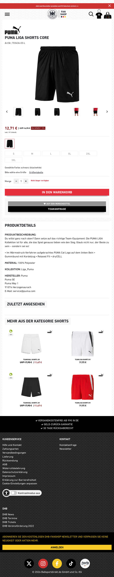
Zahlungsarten (10, 448)
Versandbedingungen (14, 452)
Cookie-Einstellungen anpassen (19, 483)
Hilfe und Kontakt (12, 444)
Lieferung (7, 456)
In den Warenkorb (57, 192)
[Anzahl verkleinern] (16, 181)
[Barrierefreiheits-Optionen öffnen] (6, 493)
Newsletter (65, 448)
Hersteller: (12, 275)
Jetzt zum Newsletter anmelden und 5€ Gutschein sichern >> (57, 6)
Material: (11, 262)
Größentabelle (36, 172)
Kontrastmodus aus (29, 493)
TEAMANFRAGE (57, 209)
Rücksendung (10, 460)
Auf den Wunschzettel (57, 204)
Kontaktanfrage (68, 444)
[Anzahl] (21, 181)
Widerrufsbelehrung (13, 468)
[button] (7, 14)
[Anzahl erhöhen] (25, 181)
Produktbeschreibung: (20, 234)
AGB (4, 464)
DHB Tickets (9, 522)
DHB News (8, 514)
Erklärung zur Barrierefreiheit (19, 479)
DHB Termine (9, 518)
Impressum (8, 475)
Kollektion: (13, 269)
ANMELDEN (57, 547)
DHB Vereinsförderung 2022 (18, 525)
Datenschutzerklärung (14, 472)
